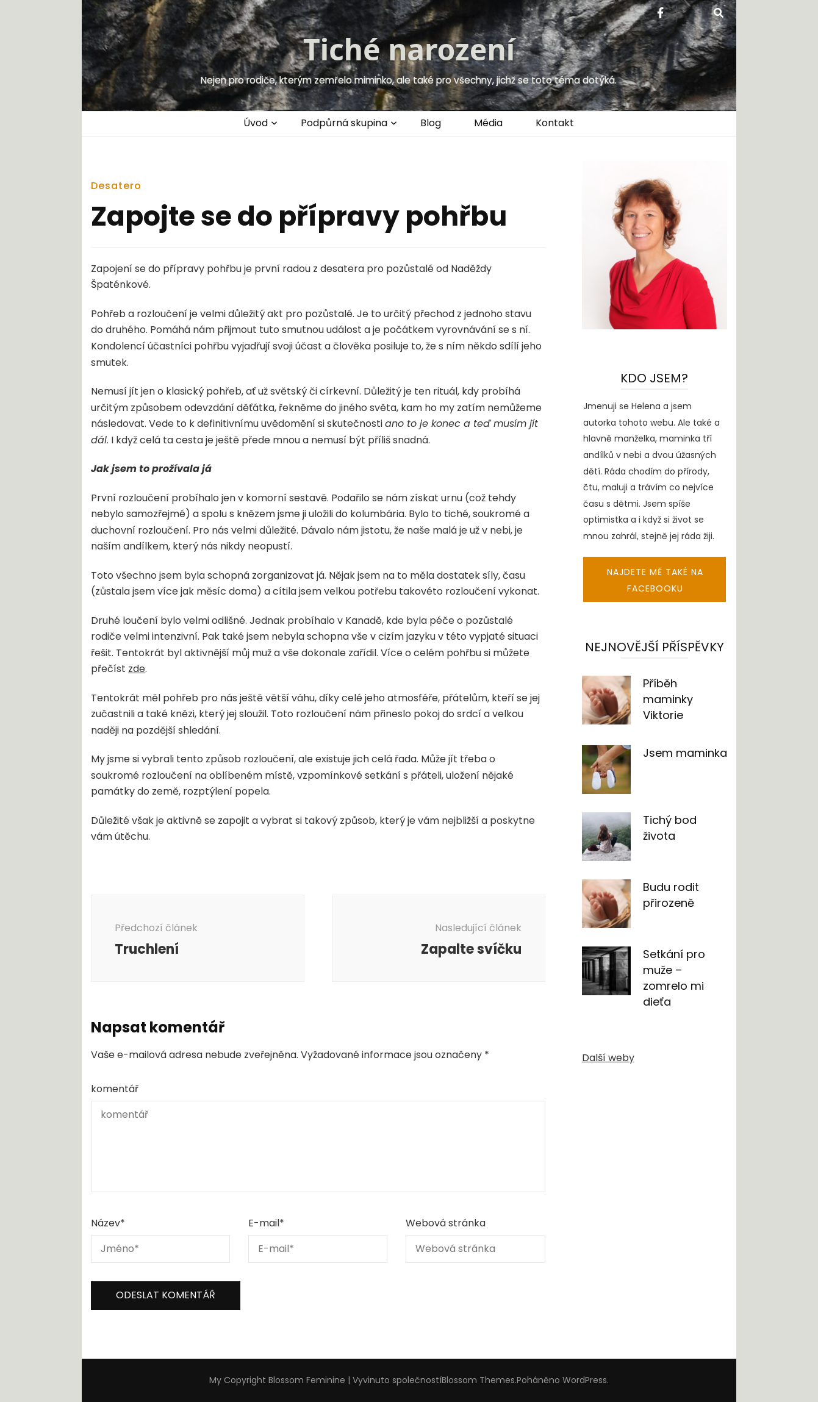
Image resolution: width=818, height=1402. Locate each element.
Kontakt (555, 123)
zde (136, 669)
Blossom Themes (478, 1380)
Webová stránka (446, 1223)
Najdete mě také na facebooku (655, 580)
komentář (114, 1089)
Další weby (608, 1058)
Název (108, 1223)
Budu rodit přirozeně (671, 894)
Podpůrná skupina (344, 123)
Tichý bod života (670, 827)
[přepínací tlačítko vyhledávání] (718, 13)
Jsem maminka (685, 752)
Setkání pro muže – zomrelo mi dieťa (674, 977)
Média (488, 123)
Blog (430, 123)
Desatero (116, 186)
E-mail (266, 1223)
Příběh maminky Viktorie (668, 699)
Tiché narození (409, 49)
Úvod (255, 123)
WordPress (584, 1380)
